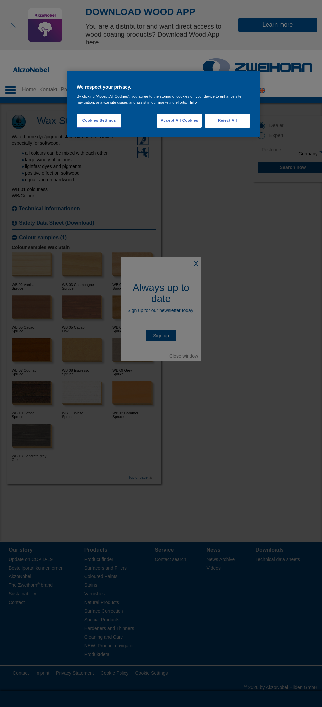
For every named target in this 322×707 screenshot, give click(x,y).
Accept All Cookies (179, 120)
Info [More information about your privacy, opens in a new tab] (193, 102)
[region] (163, 104)
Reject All (227, 120)
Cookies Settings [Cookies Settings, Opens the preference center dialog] (99, 120)
